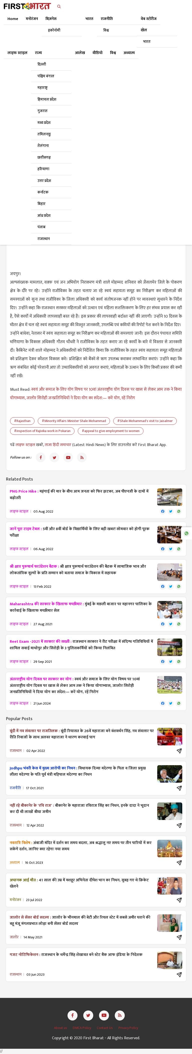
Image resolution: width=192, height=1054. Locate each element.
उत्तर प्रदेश (44, 181)
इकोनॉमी (54, 30)
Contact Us (105, 1028)
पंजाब (42, 227)
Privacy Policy (128, 1028)
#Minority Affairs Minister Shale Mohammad (74, 421)
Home (13, 19)
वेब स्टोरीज (148, 19)
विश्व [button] (113, 53)
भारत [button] (89, 19)
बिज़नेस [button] (51, 19)
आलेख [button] (80, 53)
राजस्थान (44, 239)
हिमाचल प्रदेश (47, 99)
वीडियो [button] (97, 53)
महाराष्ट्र (43, 88)
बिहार (42, 204)
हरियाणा (43, 169)
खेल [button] (144, 30)
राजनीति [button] (107, 19)
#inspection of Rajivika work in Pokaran (42, 431)
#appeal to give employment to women (111, 431)
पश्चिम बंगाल (46, 76)
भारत (146, 42)
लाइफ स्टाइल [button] (18, 53)
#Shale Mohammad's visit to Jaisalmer (145, 421)
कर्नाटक (43, 192)
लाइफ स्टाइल (26, 445)
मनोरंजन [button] (32, 19)
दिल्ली (42, 64)
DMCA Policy (82, 1028)
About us (61, 1028)
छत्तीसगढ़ (44, 157)
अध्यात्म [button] (129, 53)
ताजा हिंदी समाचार (58, 445)
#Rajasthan (22, 421)
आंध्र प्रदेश (44, 216)
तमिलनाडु (44, 134)
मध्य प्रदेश (44, 123)
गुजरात (43, 111)
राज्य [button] (38, 53)
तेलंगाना (43, 146)
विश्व (106, 30)
